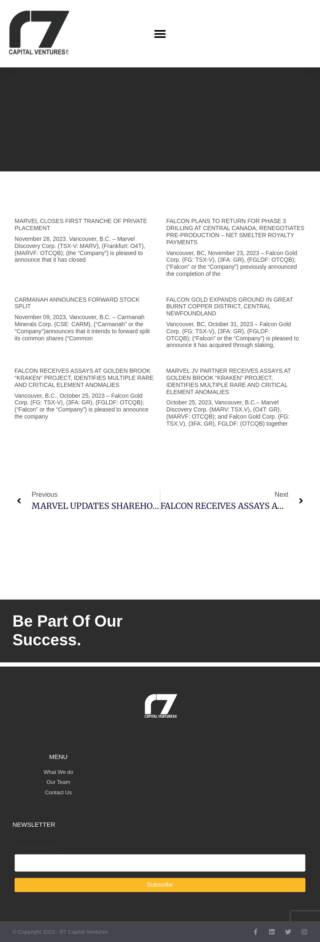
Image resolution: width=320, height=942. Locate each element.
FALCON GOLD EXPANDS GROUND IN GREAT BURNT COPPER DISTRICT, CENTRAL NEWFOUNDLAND (229, 306)
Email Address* (37, 847)
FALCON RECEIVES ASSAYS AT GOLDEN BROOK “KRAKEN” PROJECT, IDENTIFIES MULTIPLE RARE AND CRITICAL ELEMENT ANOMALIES (84, 377)
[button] (159, 34)
